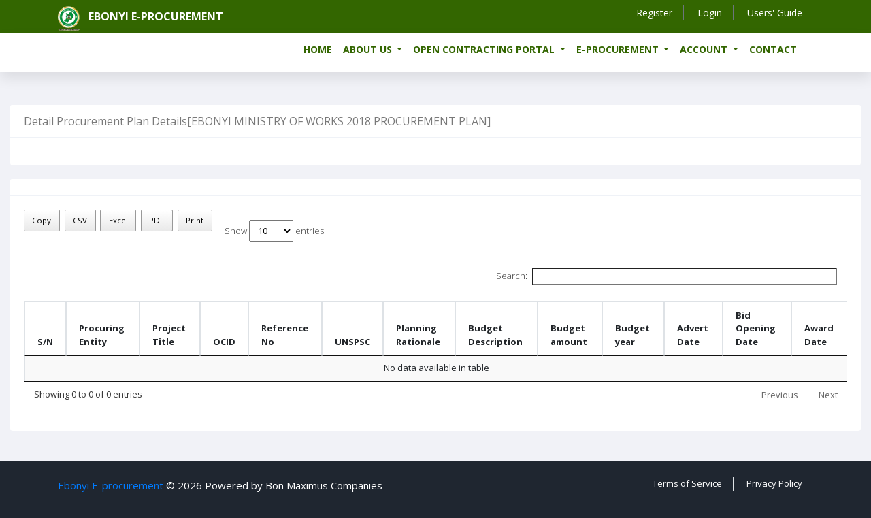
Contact (773, 49)
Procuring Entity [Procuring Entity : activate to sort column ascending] (102, 335)
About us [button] (369, 49)
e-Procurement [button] (618, 49)
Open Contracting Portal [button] (485, 49)
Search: (666, 276)
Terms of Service (687, 483)
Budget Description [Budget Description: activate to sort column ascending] (495, 335)
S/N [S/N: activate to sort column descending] (45, 342)
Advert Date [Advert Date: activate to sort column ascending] (692, 335)
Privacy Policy (774, 483)
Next (828, 395)
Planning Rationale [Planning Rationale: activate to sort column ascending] (418, 335)
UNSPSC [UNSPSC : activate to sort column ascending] (352, 342)
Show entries (274, 231)
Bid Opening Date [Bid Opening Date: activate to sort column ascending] (756, 328)
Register (654, 12)
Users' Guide (774, 12)
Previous (779, 395)
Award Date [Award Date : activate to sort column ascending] (819, 335)
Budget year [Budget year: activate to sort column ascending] (632, 335)
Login (709, 12)
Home (317, 49)
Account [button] (705, 49)
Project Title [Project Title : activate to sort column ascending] (169, 335)
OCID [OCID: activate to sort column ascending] (224, 342)
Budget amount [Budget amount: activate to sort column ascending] (568, 335)
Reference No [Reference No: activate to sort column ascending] (284, 335)
